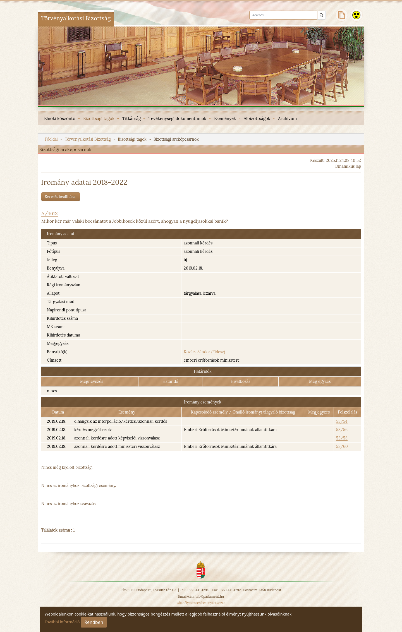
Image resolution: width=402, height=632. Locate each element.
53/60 (342, 446)
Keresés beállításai (60, 196)
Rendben (93, 622)
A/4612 (49, 213)
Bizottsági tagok (133, 139)
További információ (62, 621)
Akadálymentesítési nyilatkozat (201, 603)
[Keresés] (321, 15)
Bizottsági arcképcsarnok (176, 139)
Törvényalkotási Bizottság (88, 139)
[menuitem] (59, 118)
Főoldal (52, 139)
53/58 (342, 438)
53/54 (342, 421)
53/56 (342, 429)
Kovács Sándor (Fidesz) (204, 351)
